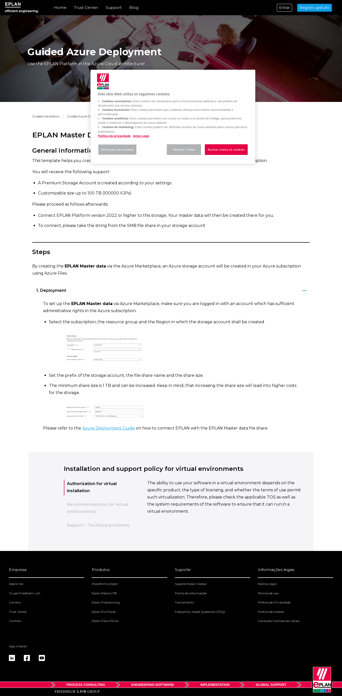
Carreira (15, 602)
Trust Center (86, 7)
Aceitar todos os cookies (226, 149)
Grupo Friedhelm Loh (24, 593)
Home (60, 7)
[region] (173, 117)
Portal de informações (191, 593)
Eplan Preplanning (106, 602)
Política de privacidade (114, 136)
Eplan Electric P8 (104, 593)
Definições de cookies (117, 149)
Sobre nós (16, 584)
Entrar (284, 7)
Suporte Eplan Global (190, 584)
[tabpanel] (224, 507)
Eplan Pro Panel (104, 612)
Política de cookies (271, 612)
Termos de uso (268, 593)
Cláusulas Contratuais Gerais (278, 621)
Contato (15, 621)
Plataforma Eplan (105, 584)
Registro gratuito (314, 7)
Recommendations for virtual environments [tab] (97, 508)
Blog (133, 7)
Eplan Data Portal (105, 621)
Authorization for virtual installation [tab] (92, 487)
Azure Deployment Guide (108, 428)
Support (114, 7)
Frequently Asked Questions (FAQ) (200, 612)
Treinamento (184, 602)
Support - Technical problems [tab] (98, 525)
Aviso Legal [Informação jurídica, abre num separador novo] (141, 136)
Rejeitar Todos (184, 149)
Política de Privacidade (274, 602)
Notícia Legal (267, 584)
